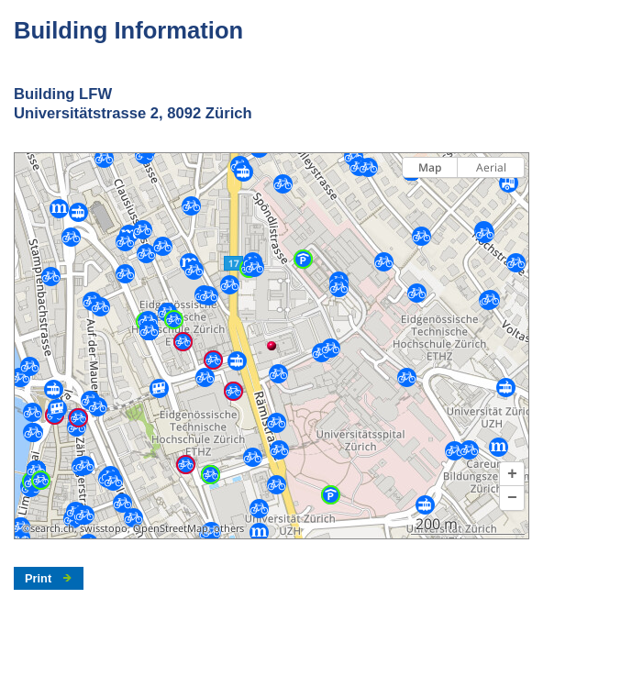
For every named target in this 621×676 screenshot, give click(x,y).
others (229, 528)
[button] (512, 474)
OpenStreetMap (170, 528)
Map (429, 167)
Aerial (491, 167)
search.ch (52, 528)
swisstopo (104, 528)
